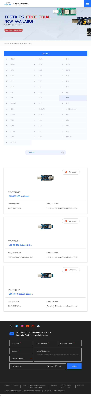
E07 (67, 92)
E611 (68, 126)
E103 (68, 64)
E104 (40, 76)
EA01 (40, 59)
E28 (12, 137)
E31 (12, 92)
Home (7, 43)
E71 (67, 131)
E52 (12, 87)
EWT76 (13, 142)
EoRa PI (41, 109)
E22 (40, 103)
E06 (40, 98)
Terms (24, 385)
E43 (67, 87)
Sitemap (54, 385)
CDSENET (81, 385)
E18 (30, 43)
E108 (40, 64)
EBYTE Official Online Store (66, 386)
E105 (12, 126)
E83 (12, 76)
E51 (40, 131)
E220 (13, 59)
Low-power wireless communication (38, 386)
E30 (40, 92)
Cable (13, 114)
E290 (13, 131)
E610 (13, 109)
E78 (67, 76)
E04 (40, 137)
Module (15, 43)
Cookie (7, 385)
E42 (67, 114)
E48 (40, 120)
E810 (68, 70)
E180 (40, 70)
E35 (12, 120)
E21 (67, 103)
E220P (13, 103)
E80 (40, 126)
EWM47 (69, 137)
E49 (68, 59)
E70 (12, 70)
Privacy (16, 385)
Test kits (23, 43)
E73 (40, 81)
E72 (67, 81)
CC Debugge (71, 109)
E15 (12, 98)
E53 (67, 120)
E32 (40, 87)
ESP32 (41, 114)
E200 (13, 64)
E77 (12, 81)
